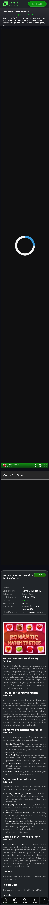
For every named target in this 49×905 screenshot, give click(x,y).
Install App (37, 3)
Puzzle (25, 603)
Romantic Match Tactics (11, 468)
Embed (40, 578)
